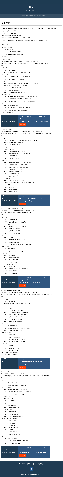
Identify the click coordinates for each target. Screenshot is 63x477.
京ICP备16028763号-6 (36, 475)
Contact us (22, 124)
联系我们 (44, 15)
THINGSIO (25, 15)
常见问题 (36, 15)
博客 (28, 464)
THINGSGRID (19, 15)
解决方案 (31, 15)
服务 (40, 15)
